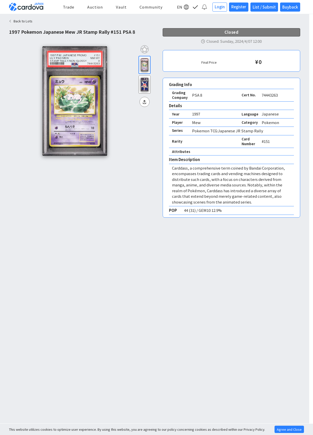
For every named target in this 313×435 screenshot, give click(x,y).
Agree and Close (289, 429)
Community (151, 7)
